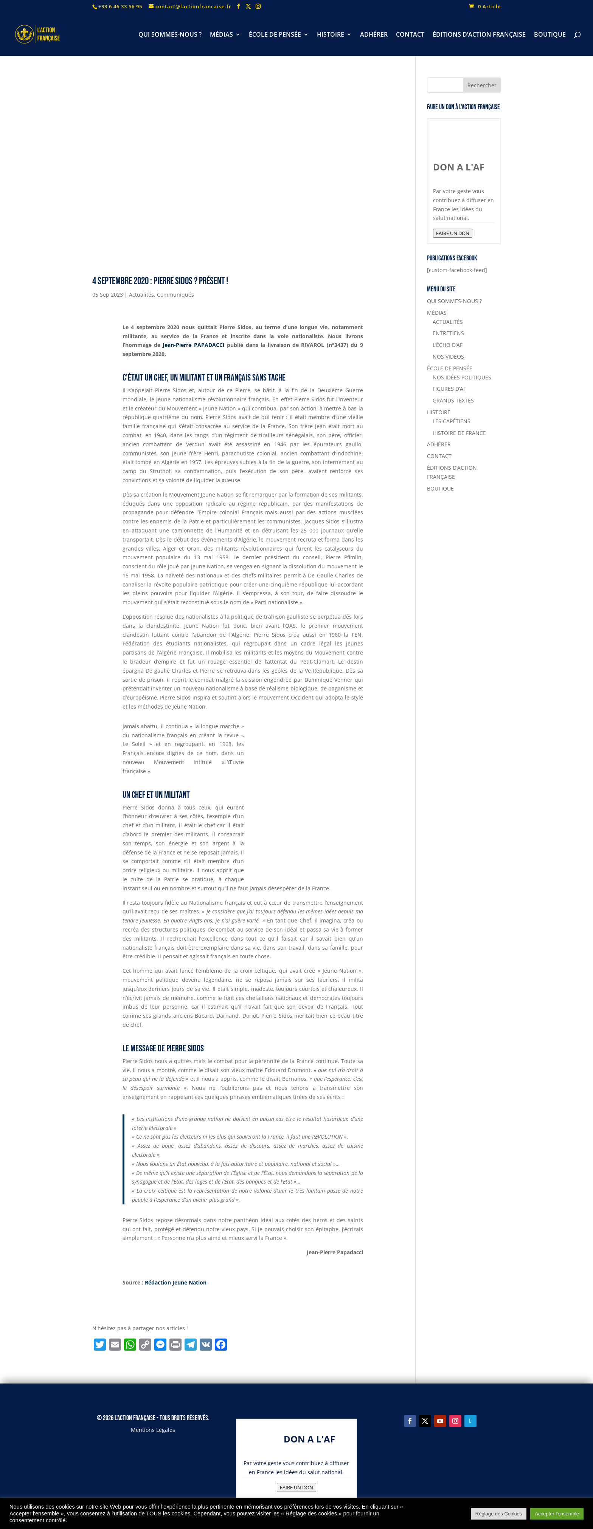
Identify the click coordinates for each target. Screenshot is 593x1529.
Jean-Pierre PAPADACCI (193, 344)
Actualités (141, 294)
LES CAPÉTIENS (451, 421)
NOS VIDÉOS (448, 356)
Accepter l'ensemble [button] (557, 1514)
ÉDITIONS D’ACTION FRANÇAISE (479, 35)
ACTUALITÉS (448, 321)
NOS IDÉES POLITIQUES (462, 377)
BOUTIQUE (550, 35)
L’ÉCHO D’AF (448, 344)
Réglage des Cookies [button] (498, 1514)
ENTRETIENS (448, 333)
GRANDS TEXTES (453, 400)
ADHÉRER (374, 35)
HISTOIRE (330, 35)
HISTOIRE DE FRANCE (459, 432)
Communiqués (175, 294)
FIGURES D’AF (449, 388)
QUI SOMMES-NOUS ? (170, 35)
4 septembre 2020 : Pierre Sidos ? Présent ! (160, 281)
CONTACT (410, 35)
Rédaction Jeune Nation (176, 1282)
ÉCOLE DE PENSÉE (275, 35)
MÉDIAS (221, 35)
